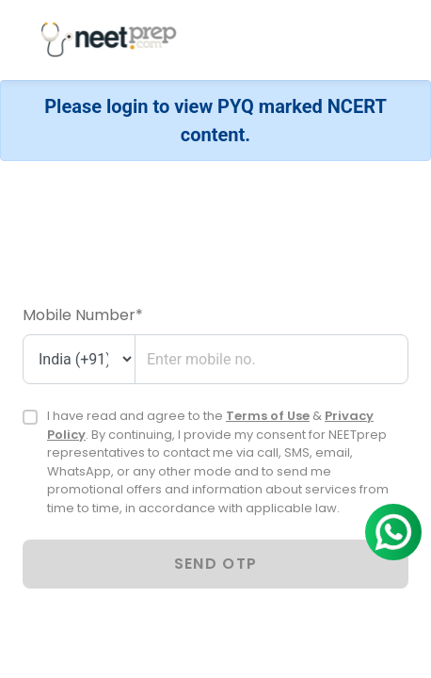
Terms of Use (268, 416)
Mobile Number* (83, 315)
